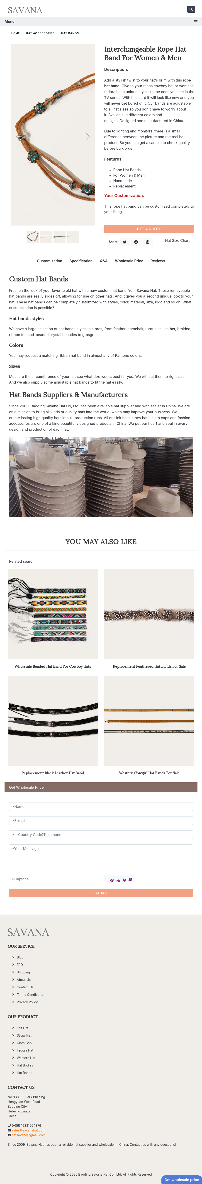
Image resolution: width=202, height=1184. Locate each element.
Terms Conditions (30, 995)
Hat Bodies (25, 1065)
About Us (24, 980)
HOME (15, 33)
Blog (20, 957)
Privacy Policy (27, 1002)
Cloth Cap (24, 1043)
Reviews (158, 261)
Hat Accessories (40, 33)
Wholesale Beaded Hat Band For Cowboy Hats (53, 666)
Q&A (104, 261)
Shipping (23, 972)
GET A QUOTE (149, 229)
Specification (80, 261)
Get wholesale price (181, 1179)
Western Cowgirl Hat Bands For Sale (149, 773)
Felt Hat (22, 1028)
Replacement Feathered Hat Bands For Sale (149, 666)
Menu (101, 21)
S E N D (101, 893)
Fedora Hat (25, 1050)
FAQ (20, 965)
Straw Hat (24, 1035)
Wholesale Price (129, 261)
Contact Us (25, 987)
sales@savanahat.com (28, 1130)
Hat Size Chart (177, 240)
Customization (49, 261)
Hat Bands (70, 33)
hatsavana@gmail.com (29, 1135)
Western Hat (26, 1058)
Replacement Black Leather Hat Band (53, 773)
